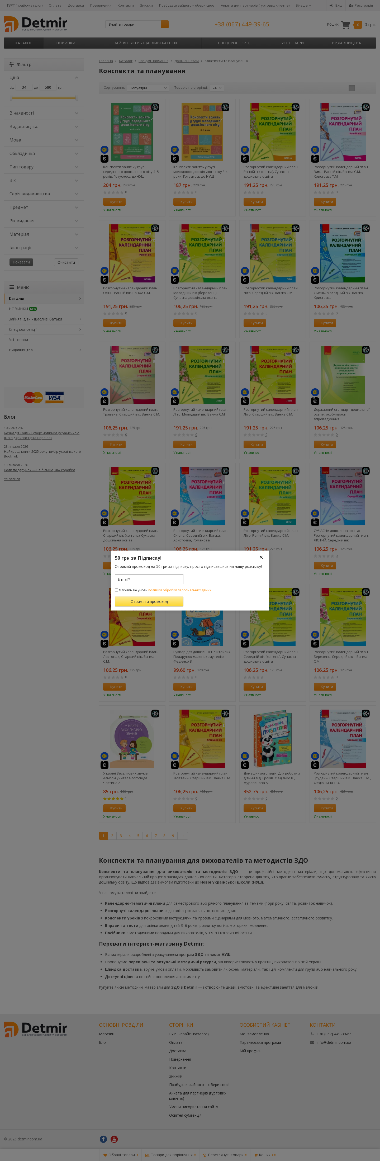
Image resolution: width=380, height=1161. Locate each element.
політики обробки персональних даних (179, 590)
